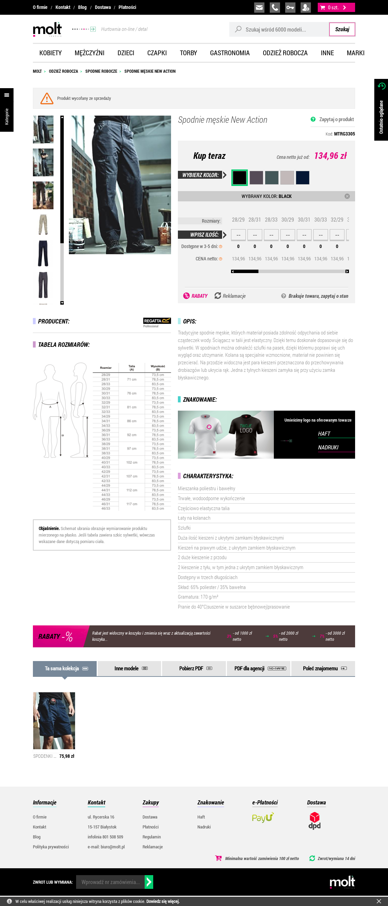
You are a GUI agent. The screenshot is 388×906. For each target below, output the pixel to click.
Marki (356, 52)
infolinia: (275, 7)
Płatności (127, 7)
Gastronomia (230, 52)
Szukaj (342, 29)
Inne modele (126, 668)
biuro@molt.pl (259, 7)
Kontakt (63, 7)
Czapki (157, 52)
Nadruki (204, 827)
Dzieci (126, 52)
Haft (201, 817)
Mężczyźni (90, 52)
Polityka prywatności (51, 847)
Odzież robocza (285, 52)
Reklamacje (153, 847)
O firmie (40, 7)
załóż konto (306, 7)
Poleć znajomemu (320, 668)
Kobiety (50, 52)
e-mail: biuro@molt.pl (106, 847)
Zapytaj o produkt (336, 119)
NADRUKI (328, 447)
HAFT (324, 433)
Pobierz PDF (191, 668)
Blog (82, 7)
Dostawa (103, 7)
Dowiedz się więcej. (163, 901)
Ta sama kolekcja (62, 668)
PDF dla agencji (249, 668)
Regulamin (152, 837)
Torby (188, 52)
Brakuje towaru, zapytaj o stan (318, 295)
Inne (327, 52)
